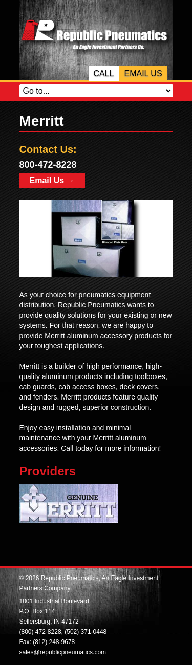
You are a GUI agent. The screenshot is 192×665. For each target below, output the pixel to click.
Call (104, 73)
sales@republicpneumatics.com (62, 652)
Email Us (143, 73)
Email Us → (52, 180)
